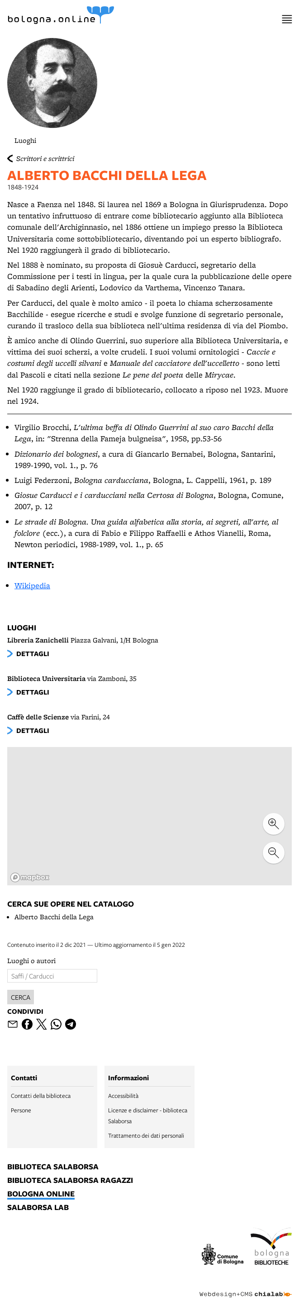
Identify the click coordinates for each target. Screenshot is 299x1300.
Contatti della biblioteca (41, 1096)
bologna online (41, 1194)
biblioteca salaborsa (53, 1167)
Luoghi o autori (31, 960)
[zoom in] (274, 824)
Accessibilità (123, 1096)
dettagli (32, 653)
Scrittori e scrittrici (45, 158)
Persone (21, 1110)
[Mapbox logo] (30, 877)
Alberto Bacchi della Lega (54, 917)
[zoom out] (274, 853)
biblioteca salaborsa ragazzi (70, 1180)
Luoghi (25, 140)
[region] (149, 816)
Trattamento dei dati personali (146, 1135)
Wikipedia (32, 585)
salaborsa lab (38, 1207)
